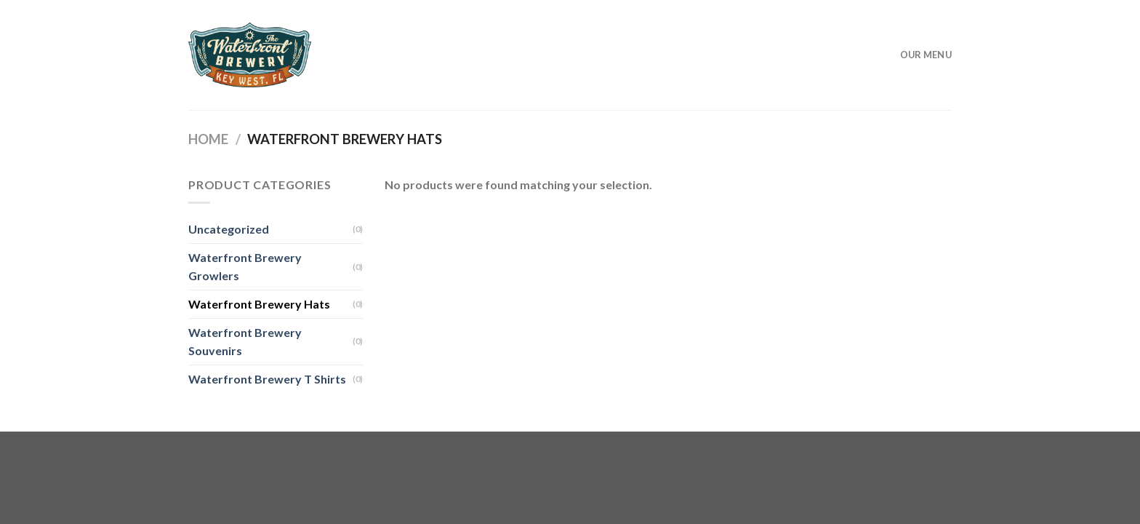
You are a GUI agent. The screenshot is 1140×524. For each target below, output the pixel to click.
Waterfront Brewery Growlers (245, 266)
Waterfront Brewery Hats (259, 304)
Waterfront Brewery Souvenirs (245, 341)
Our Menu (926, 54)
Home (208, 139)
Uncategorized (228, 229)
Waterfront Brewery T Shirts (267, 379)
